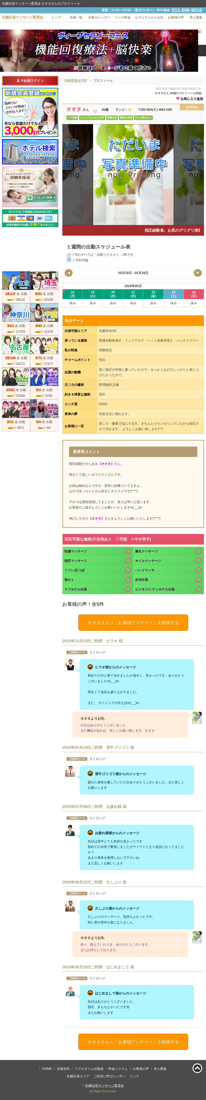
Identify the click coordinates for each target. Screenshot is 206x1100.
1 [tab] (97, 68)
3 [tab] (109, 68)
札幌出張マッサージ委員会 (104, 1085)
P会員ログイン (30, 81)
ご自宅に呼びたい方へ (109, 1076)
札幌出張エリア (78, 1076)
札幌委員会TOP (75, 80)
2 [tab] (103, 68)
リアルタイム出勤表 (89, 1068)
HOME (47, 1068)
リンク (134, 1076)
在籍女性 (63, 1068)
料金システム (118, 1068)
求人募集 (196, 17)
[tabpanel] (103, 51)
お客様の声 (141, 1068)
